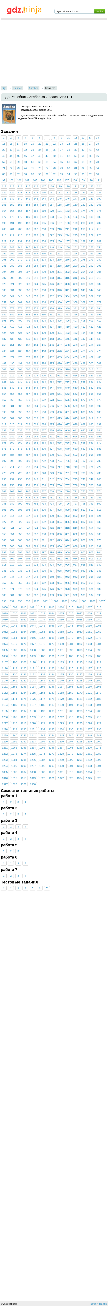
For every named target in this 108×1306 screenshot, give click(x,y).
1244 (51, 735)
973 (28, 589)
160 (75, 204)
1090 (51, 650)
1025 (61, 613)
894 (20, 552)
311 (36, 277)
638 (51, 430)
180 (28, 216)
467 (36, 351)
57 (3, 162)
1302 (79, 766)
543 (20, 387)
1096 (5, 656)
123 (91, 186)
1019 (5, 613)
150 (99, 198)
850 (83, 528)
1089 (42, 650)
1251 (14, 741)
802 (12, 509)
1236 (79, 729)
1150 (98, 680)
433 (75, 332)
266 (91, 253)
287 (51, 265)
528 (4, 381)
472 (75, 351)
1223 (61, 723)
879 (4, 546)
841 (12, 528)
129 (36, 192)
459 (75, 345)
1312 (70, 772)
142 (36, 198)
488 (99, 357)
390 (44, 314)
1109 (23, 662)
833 (51, 521)
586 (51, 406)
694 (83, 454)
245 (28, 247)
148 (83, 198)
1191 (70, 705)
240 (91, 241)
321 (12, 284)
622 (28, 424)
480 (36, 357)
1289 (61, 759)
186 (75, 216)
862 (75, 534)
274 (51, 259)
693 (75, 454)
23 (61, 143)
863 (83, 534)
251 (75, 247)
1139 (98, 674)
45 (18, 155)
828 (12, 521)
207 (36, 229)
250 (67, 247)
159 (67, 204)
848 (67, 528)
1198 (33, 711)
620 (12, 424)
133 (67, 192)
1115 (79, 662)
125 (4, 192)
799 (91, 503)
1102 (61, 656)
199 (75, 223)
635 (28, 430)
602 (75, 412)
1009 (14, 607)
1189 (51, 705)
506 (36, 369)
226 (83, 235)
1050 (89, 625)
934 (28, 570)
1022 (33, 613)
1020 (14, 613)
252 (83, 247)
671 (4, 448)
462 (99, 345)
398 (4, 320)
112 (4, 186)
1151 (5, 686)
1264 (33, 747)
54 (83, 155)
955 (91, 576)
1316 (5, 778)
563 (75, 393)
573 (51, 399)
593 (4, 412)
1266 (51, 747)
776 (12, 497)
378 (51, 308)
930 (99, 564)
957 (4, 583)
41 (90, 149)
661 (28, 442)
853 (4, 534)
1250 (5, 741)
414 (28, 326)
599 (51, 412)
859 (51, 534)
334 (12, 290)
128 (28, 192)
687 (28, 454)
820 (51, 515)
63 (47, 162)
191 (12, 223)
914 (75, 558)
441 (36, 338)
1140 (5, 680)
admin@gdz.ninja (99, 1304)
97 (90, 174)
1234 (61, 729)
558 (36, 393)
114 (20, 186)
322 (20, 284)
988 (44, 595)
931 (4, 570)
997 (12, 601)
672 (12, 448)
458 (67, 345)
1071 (79, 637)
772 (83, 491)
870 (36, 540)
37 (61, 149)
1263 (23, 747)
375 (28, 308)
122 (83, 186)
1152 (14, 686)
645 (4, 436)
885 (51, 546)
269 (12, 259)
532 (36, 381)
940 (75, 570)
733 (83, 473)
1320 (42, 778)
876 (83, 540)
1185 (14, 705)
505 (28, 369)
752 (28, 485)
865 (99, 534)
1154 (33, 686)
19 (32, 143)
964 (59, 583)
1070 (70, 637)
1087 (23, 650)
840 (4, 528)
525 (83, 375)
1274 (23, 753)
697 (4, 460)
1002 (55, 601)
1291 (79, 759)
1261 (5, 747)
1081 (70, 644)
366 (59, 302)
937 (51, 570)
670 (99, 442)
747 (91, 479)
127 (20, 192)
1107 (5, 662)
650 (44, 436)
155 (36, 204)
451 (12, 345)
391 (51, 314)
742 (51, 479)
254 (99, 247)
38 (68, 149)
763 (12, 491)
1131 (23, 674)
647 (20, 436)
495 (51, 363)
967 (83, 583)
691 (59, 454)
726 (28, 473)
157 (51, 204)
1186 (23, 705)
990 (59, 595)
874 (67, 540)
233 (36, 241)
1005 (83, 601)
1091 (61, 650)
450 (4, 345)
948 (36, 576)
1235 (70, 729)
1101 (51, 656)
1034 (42, 619)
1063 (5, 637)
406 (67, 320)
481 (44, 357)
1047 (61, 625)
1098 (23, 656)
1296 (23, 766)
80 (68, 168)
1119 (14, 668)
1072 (89, 637)
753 (36, 485)
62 (39, 162)
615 (75, 418)
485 (75, 357)
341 (67, 290)
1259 (89, 741)
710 (4, 467)
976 (51, 589)
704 (59, 460)
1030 (5, 619)
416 (44, 326)
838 (91, 521)
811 (83, 509)
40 (83, 149)
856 (28, 534)
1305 (5, 772)
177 (4, 216)
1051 (98, 625)
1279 (70, 753)
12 (83, 137)
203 (4, 229)
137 (99, 192)
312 (44, 277)
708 (91, 460)
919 (12, 564)
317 (83, 277)
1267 (61, 747)
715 (44, 467)
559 (44, 393)
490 (12, 363)
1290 (70, 759)
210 (59, 229)
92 (54, 174)
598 (44, 412)
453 (28, 345)
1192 (79, 705)
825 (91, 515)
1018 (98, 607)
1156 (51, 686)
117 (44, 186)
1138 (89, 674)
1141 (14, 680)
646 (12, 436)
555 (12, 393)
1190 (61, 705)
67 (75, 162)
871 (44, 540)
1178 (51, 698)
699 (20, 460)
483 (59, 357)
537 (75, 381)
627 (67, 424)
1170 (79, 692)
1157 (61, 686)
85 (3, 174)
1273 (14, 753)
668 (83, 442)
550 (75, 387)
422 (91, 326)
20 (39, 143)
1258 (79, 741)
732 (75, 473)
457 (59, 345)
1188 (42, 705)
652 (59, 436)
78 (54, 168)
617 (91, 418)
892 (4, 552)
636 (36, 430)
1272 (5, 753)
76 (39, 168)
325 (44, 284)
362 (28, 302)
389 (36, 314)
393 (67, 314)
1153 (23, 686)
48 (39, 155)
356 (83, 296)
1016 (79, 607)
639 (59, 430)
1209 (33, 717)
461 (91, 345)
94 (68, 174)
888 (75, 546)
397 (99, 314)
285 (36, 265)
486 (83, 357)
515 (4, 375)
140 (20, 198)
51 (61, 155)
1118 (5, 668)
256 (12, 253)
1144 (42, 680)
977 (59, 589)
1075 (14, 644)
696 (99, 454)
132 (59, 192)
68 (83, 162)
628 (75, 424)
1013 (51, 607)
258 (28, 253)
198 (67, 223)
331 (91, 284)
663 (44, 442)
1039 (89, 619)
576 (75, 399)
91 (47, 174)
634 (20, 430)
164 (4, 210)
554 (4, 393)
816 (20, 515)
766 (36, 491)
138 (4, 198)
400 (20, 320)
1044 (33, 625)
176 (99, 210)
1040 (98, 619)
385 (4, 314)
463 (4, 351)
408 (83, 320)
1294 (5, 766)
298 (36, 271)
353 (59, 296)
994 (91, 595)
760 (91, 485)
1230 (23, 729)
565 (91, 393)
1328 (14, 784)
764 (20, 491)
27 (90, 143)
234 (44, 241)
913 (67, 558)
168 (36, 210)
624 (44, 424)
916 (91, 558)
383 (91, 308)
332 (99, 284)
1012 (42, 607)
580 (4, 406)
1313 (79, 772)
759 (83, 485)
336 (28, 290)
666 (67, 442)
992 (75, 595)
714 (36, 467)
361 (20, 302)
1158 (70, 686)
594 (12, 412)
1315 (98, 772)
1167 (51, 692)
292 (91, 265)
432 (67, 332)
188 (91, 216)
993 (83, 595)
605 (99, 412)
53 (75, 155)
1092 (70, 650)
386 (12, 314)
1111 (42, 662)
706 (75, 460)
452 (20, 345)
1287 (42, 759)
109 (83, 180)
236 (59, 241)
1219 (23, 723)
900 (67, 552)
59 (18, 162)
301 (59, 271)
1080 (61, 644)
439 (20, 338)
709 (99, 460)
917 (99, 558)
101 (19, 180)
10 (68, 137)
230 (12, 241)
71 (3, 168)
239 (83, 241)
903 (91, 552)
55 (90, 155)
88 (25, 174)
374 (20, 308)
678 (59, 448)
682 (91, 448)
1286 (33, 759)
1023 (42, 613)
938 (59, 570)
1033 (33, 619)
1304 (98, 766)
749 (4, 485)
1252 (23, 741)
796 (67, 503)
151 (4, 204)
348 (20, 296)
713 (28, 467)
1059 (70, 631)
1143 (33, 680)
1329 (23, 784)
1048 (70, 625)
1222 (51, 723)
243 (12, 247)
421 (83, 326)
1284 (14, 759)
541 (4, 387)
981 (91, 589)
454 (36, 345)
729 (51, 473)
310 (28, 277)
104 (43, 180)
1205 (98, 711)
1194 (98, 705)
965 (67, 583)
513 (91, 369)
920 (20, 564)
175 (91, 210)
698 (12, 460)
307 (4, 277)
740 (36, 479)
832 (44, 521)
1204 (89, 711)
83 (90, 168)
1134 (51, 674)
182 (44, 216)
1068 (51, 637)
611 (44, 418)
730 (59, 473)
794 (51, 503)
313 (51, 277)
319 (99, 277)
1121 (33, 668)
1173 (5, 698)
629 (83, 424)
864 (91, 534)
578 (91, 399)
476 (4, 357)
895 (28, 552)
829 (20, 521)
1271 (98, 747)
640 (67, 430)
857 (36, 534)
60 (25, 162)
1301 (70, 766)
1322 (61, 778)
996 (4, 601)
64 (54, 162)
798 (83, 503)
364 (44, 302)
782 (59, 497)
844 (36, 528)
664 (51, 442)
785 (83, 497)
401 (28, 320)
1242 (33, 735)
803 (20, 509)
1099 (33, 656)
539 (91, 381)
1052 (5, 631)
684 (4, 454)
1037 (70, 619)
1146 (61, 680)
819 (44, 515)
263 (67, 253)
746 (83, 479)
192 (20, 223)
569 (20, 399)
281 (4, 265)
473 (83, 351)
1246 (70, 735)
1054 (23, 631)
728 (44, 473)
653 (67, 436)
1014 (61, 607)
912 (59, 558)
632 (4, 430)
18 (25, 143)
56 (97, 155)
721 (91, 467)
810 (75, 509)
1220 (33, 723)
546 (44, 387)
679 (67, 448)
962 (44, 583)
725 (20, 473)
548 (59, 387)
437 (4, 338)
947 (28, 576)
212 (75, 229)
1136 (70, 674)
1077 (33, 644)
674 (28, 448)
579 (99, 399)
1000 (36, 601)
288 (59, 265)
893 (12, 552)
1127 (89, 668)
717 (59, 467)
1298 (42, 766)
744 (67, 479)
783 (67, 497)
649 (36, 436)
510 (67, 369)
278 (83, 259)
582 (20, 406)
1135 (61, 674)
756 (59, 485)
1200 (51, 711)
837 (83, 521)
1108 (14, 662)
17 (18, 143)
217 (12, 235)
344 (91, 290)
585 (44, 406)
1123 (51, 668)
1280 (79, 753)
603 (83, 412)
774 (99, 491)
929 (91, 564)
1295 (14, 766)
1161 (98, 686)
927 (75, 564)
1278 (61, 753)
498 (75, 363)
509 (59, 369)
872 (51, 540)
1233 (51, 729)
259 (36, 253)
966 (75, 583)
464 (12, 351)
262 (59, 253)
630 (91, 424)
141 (28, 198)
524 (75, 375)
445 (67, 338)
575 (67, 399)
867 (12, 540)
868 (20, 540)
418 (59, 326)
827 (4, 521)
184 (59, 216)
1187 (33, 705)
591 (91, 406)
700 (28, 460)
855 (20, 534)
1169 (70, 692)
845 (44, 528)
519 (36, 375)
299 (44, 271)
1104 (79, 656)
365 (51, 302)
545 (36, 387)
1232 (42, 729)
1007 (102, 601)
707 (83, 460)
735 (99, 473)
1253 (33, 741)
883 (36, 546)
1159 (79, 686)
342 (75, 290)
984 (12, 595)
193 (28, 223)
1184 (5, 705)
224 (67, 235)
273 (44, 259)
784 (75, 497)
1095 (98, 650)
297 (28, 271)
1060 (79, 631)
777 (20, 497)
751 (20, 485)
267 (99, 253)
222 (51, 235)
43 (3, 155)
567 (4, 399)
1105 (89, 656)
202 (99, 223)
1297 (33, 766)
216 (4, 235)
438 (12, 338)
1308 (33, 772)
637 (44, 430)
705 (67, 460)
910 (44, 558)
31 (18, 149)
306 (99, 271)
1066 (33, 637)
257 (20, 253)
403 (44, 320)
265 (83, 253)
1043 (23, 625)
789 (12, 503)
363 (36, 302)
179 (20, 216)
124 (99, 186)
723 (4, 473)
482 (51, 357)
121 (75, 186)
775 (4, 497)
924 (51, 564)
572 (44, 399)
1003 (64, 601)
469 (51, 351)
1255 (51, 741)
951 (59, 576)
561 (59, 393)
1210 (42, 717)
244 (20, 247)
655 (83, 436)
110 (90, 180)
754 (44, 485)
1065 (23, 637)
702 (44, 460)
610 (36, 418)
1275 (33, 753)
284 (28, 265)
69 (90, 162)
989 (51, 595)
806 (44, 509)
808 (59, 509)
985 (20, 595)
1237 (89, 729)
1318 (23, 778)
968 (91, 583)
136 (91, 192)
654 (75, 436)
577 (83, 399)
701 (36, 460)
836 (75, 521)
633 (12, 430)
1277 (51, 753)
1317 (14, 778)
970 (4, 589)
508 (51, 369)
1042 (14, 625)
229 (4, 241)
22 (54, 143)
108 (74, 180)
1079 (51, 644)
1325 (89, 778)
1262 (14, 747)
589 (75, 406)
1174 (14, 698)
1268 (70, 747)
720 (83, 467)
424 (4, 332)
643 (91, 430)
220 (36, 235)
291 (83, 265)
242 (4, 247)
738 (20, 479)
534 (51, 381)
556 (20, 393)
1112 (51, 662)
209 (51, 229)
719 (75, 467)
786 (91, 497)
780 (44, 497)
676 (44, 448)
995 (99, 595)
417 (51, 326)
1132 (33, 674)
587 (59, 406)
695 (91, 454)
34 (39, 149)
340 (59, 290)
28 (97, 143)
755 (51, 485)
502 (4, 369)
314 (59, 277)
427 (28, 332)
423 (99, 326)
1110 (33, 662)
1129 (5, 674)
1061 (89, 631)
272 (36, 259)
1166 (42, 692)
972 (20, 589)
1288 (51, 759)
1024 (51, 613)
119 (59, 186)
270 (20, 259)
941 (83, 570)
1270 (89, 747)
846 (51, 528)
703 (51, 460)
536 (67, 381)
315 (67, 277)
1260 (98, 741)
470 (59, 351)
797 (75, 503)
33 (32, 149)
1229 (14, 729)
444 (59, 338)
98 (97, 174)
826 (99, 515)
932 (12, 570)
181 (36, 216)
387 (20, 314)
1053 (14, 631)
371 (99, 302)
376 (36, 308)
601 (67, 412)
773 (91, 491)
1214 (79, 717)
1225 (79, 723)
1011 (33, 607)
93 (61, 174)
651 (51, 436)
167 (28, 210)
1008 (5, 607)
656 (91, 436)
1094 (89, 650)
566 (99, 393)
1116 (89, 662)
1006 (93, 601)
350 (36, 296)
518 (28, 375)
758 (75, 485)
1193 (89, 705)
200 (83, 223)
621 (20, 424)
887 (67, 546)
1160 (89, 686)
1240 (14, 735)
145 (59, 198)
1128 (98, 668)
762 (4, 491)
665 (59, 442)
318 (91, 277)
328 (67, 284)
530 (20, 381)
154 (28, 204)
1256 (61, 741)
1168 (61, 692)
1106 (98, 656)
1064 (14, 637)
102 (27, 180)
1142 (23, 680)
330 (83, 284)
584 (36, 406)
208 (44, 229)
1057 (51, 631)
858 (44, 534)
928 (83, 564)
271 (28, 259)
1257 (70, 741)
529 (12, 381)
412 (12, 326)
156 (44, 204)
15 (3, 143)
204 (12, 229)
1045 (42, 625)
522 (59, 375)
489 (4, 363)
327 (59, 284)
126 (12, 192)
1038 (79, 619)
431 (59, 332)
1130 (14, 674)
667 (75, 442)
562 (67, 393)
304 (83, 271)
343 (83, 290)
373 (12, 308)
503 (12, 369)
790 (20, 503)
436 (99, 332)
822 (67, 515)
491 (20, 363)
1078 (42, 644)
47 (32, 155)
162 (91, 204)
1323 (70, 778)
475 (99, 351)
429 (44, 332)
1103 (70, 656)
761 (99, 485)
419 (67, 326)
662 (36, 442)
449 (99, 338)
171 (59, 210)
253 (91, 247)
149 (91, 198)
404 (51, 320)
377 (44, 308)
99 (3, 180)
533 (44, 381)
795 (59, 503)
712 (20, 467)
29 (3, 149)
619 (4, 424)
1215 (89, 717)
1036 (61, 619)
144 (51, 198)
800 (99, 503)
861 (67, 534)
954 (83, 576)
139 (12, 198)
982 (99, 589)
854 (12, 534)
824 (83, 515)
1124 (61, 668)
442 (44, 338)
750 (12, 485)
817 (28, 515)
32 (25, 149)
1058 (61, 631)
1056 (42, 631)
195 (44, 223)
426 (20, 332)
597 (36, 412)
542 (12, 387)
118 (51, 186)
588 (67, 406)
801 (4, 509)
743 (59, 479)
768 (51, 491)
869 (28, 540)
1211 (51, 717)
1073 (98, 637)
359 (4, 302)
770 (67, 491)
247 (44, 247)
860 (59, 534)
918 (4, 564)
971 (12, 589)
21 (47, 143)
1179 (61, 698)
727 (36, 473)
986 (28, 595)
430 (51, 332)
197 (59, 223)
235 (51, 241)
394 (75, 314)
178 (12, 216)
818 (36, 515)
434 (83, 332)
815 (12, 515)
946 (20, 576)
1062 (98, 631)
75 (32, 168)
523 (67, 375)
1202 (70, 711)
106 (59, 180)
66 (68, 162)
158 (59, 204)
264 (75, 253)
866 (4, 540)
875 (75, 540)
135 (83, 192)
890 (91, 546)
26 (83, 143)
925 (59, 564)
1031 (14, 619)
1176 (33, 698)
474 (91, 351)
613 (59, 418)
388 (28, 314)
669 (91, 442)
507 (44, 369)
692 (67, 454)
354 (67, 296)
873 (59, 540)
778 (28, 497)
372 (4, 308)
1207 (14, 717)
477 (12, 357)
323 (28, 284)
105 (51, 180)
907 (20, 558)
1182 (89, 698)
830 (28, 521)
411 (4, 326)
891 (99, 546)
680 (75, 448)
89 (32, 174)
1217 (5, 723)
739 (28, 479)
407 (75, 320)
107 (67, 180)
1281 (89, 753)
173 (75, 210)
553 (99, 387)
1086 (14, 650)
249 (59, 247)
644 (99, 430)
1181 (79, 698)
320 (4, 284)
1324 (79, 778)
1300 (61, 766)
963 (51, 583)
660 (20, 442)
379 (59, 308)
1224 (70, 723)
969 (99, 583)
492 (28, 363)
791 (28, 503)
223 (59, 235)
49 (47, 155)
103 (35, 180)
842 (20, 528)
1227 (98, 723)
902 (83, 552)
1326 (98, 778)
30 (10, 149)
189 (99, 216)
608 (20, 418)
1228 (5, 729)
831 (36, 521)
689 (44, 454)
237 (67, 241)
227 (91, 235)
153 (20, 204)
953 (75, 576)
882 (28, 546)
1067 (42, 637)
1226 (89, 723)
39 (75, 149)
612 (51, 418)
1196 (14, 711)
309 (20, 277)
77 (47, 168)
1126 (79, 668)
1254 (42, 741)
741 (44, 479)
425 (12, 332)
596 (28, 412)
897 (44, 552)
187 (83, 216)
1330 (33, 784)
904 (99, 552)
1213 (70, 717)
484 (67, 357)
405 (59, 320)
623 (36, 424)
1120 (23, 668)
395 (83, 314)
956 (99, 576)
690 (51, 454)
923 (44, 564)
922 (36, 564)
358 (99, 296)
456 (51, 345)
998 (20, 601)
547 (51, 387)
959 (20, 583)
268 (4, 259)
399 (12, 320)
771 (75, 491)
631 (99, 424)
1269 (79, 747)
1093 (79, 650)
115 (28, 186)
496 (59, 363)
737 (12, 479)
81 (75, 168)
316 (75, 277)
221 (44, 235)
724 (12, 473)
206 (28, 229)
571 (36, 399)
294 (4, 271)
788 (4, 503)
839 (99, 521)
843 (28, 528)
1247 (79, 735)
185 (67, 216)
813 (99, 509)
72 (10, 168)
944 (4, 576)
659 (12, 442)
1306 (14, 772)
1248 (89, 735)
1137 (79, 674)
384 (99, 308)
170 (51, 210)
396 (91, 314)
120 (67, 186)
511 (75, 369)
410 (99, 320)
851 (91, 528)
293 (99, 265)
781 (51, 497)
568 (12, 399)
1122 (42, 668)
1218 (14, 723)
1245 (61, 735)
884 (44, 546)
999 (28, 601)
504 (20, 369)
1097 (14, 656)
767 (44, 491)
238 (75, 241)
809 (67, 509)
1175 (23, 698)
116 (36, 186)
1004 (74, 601)
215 (99, 229)
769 (59, 491)
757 (67, 485)
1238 (98, 729)
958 (12, 583)
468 (44, 351)
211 (67, 229)
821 (59, 515)
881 (20, 546)
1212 (61, 717)
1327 (5, 784)
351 (44, 296)
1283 (5, 759)
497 (67, 363)
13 (90, 137)
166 (20, 210)
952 (67, 576)
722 (99, 467)
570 (28, 399)
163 (99, 204)
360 (12, 302)
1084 (98, 644)
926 (67, 564)
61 (32, 162)
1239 (5, 735)
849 (75, 528)
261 (51, 253)
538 (83, 381)
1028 (89, 613)
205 (20, 229)
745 (75, 479)
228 (99, 235)
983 (4, 595)
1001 (46, 601)
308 (12, 277)
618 (99, 418)
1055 (33, 631)
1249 (98, 735)
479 (28, 357)
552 (91, 387)
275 (59, 259)
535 (59, 381)
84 (97, 168)
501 (99, 363)
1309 (42, 772)
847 (59, 528)
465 (20, 351)
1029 (98, 613)
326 (51, 284)
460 (83, 345)
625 (51, 424)
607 (12, 418)
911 (51, 558)
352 (51, 296)
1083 (89, 644)
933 (20, 570)
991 (67, 595)
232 (28, 241)
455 (44, 345)
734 (91, 473)
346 (4, 296)
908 (28, 558)
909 (36, 558)
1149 (89, 680)
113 (12, 186)
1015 (70, 607)
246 (36, 247)
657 (99, 436)
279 (91, 259)
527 (99, 375)
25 (75, 143)
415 (36, 326)
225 (75, 235)
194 (36, 223)
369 (83, 302)
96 (83, 174)
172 (67, 210)
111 (98, 180)
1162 (5, 692)
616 (83, 418)
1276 (42, 753)
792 (36, 503)
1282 (98, 753)
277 (75, 259)
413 (20, 326)
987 (36, 595)
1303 (89, 766)
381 (75, 308)
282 (12, 265)
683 (99, 448)
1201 (61, 711)
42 (97, 149)
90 (39, 174)
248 (51, 247)
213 (83, 229)
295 (12, 271)
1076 (23, 644)
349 (28, 296)
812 (91, 509)
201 (91, 223)
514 (99, 369)
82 (83, 168)
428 (36, 332)
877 (91, 540)
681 (83, 448)
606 (4, 418)
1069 (61, 637)
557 (28, 393)
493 (36, 363)
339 (51, 290)
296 (20, 271)
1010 (23, 607)
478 (20, 357)
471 (67, 351)
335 (20, 290)
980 (83, 589)
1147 (70, 680)
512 (83, 369)
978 (67, 589)
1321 (51, 778)
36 (54, 149)
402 (36, 320)
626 (59, 424)
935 (36, 570)
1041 (5, 625)
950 (51, 576)
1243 (42, 735)
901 (75, 552)
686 (20, 454)
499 (83, 363)
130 (44, 192)
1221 (42, 723)
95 (75, 174)
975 (44, 589)
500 (91, 363)
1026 (70, 613)
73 (18, 168)
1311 (61, 772)
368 (75, 302)
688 (36, 454)
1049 (79, 625)
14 (97, 137)
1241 (23, 735)
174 (83, 210)
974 (36, 589)
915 (83, 558)
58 (10, 162)
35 (47, 149)
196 (51, 223)
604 (91, 412)
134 (75, 192)
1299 (51, 766)
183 (51, 216)
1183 (98, 698)
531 (28, 381)
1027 (79, 613)
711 (12, 467)
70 (97, 162)
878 (99, 540)
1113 (61, 662)
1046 (51, 625)
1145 (51, 680)
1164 (23, 692)
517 (20, 375)
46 (25, 155)
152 (12, 204)
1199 (42, 711)
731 (67, 473)
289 (67, 265)
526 (91, 375)
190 (4, 223)
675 (36, 448)
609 (28, 418)
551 (83, 387)
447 (83, 338)
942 (91, 570)
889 (83, 546)
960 (28, 583)
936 (44, 570)
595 (20, 412)
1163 (14, 692)
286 (44, 265)
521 (51, 375)
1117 (98, 662)
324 (36, 284)
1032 (23, 619)
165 (12, 210)
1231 (33, 729)
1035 (51, 619)
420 (75, 326)
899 (59, 552)
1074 (5, 644)
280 (99, 259)
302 (67, 271)
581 (12, 406)
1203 (79, 711)
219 (28, 235)
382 (83, 308)
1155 (42, 686)
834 (59, 521)
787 (99, 497)
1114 (70, 662)
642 (83, 430)
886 (59, 546)
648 (28, 436)
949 (44, 576)
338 (44, 290)
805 (36, 509)
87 (18, 174)
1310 (51, 772)
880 (12, 546)
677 (51, 448)
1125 (70, 668)
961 (36, 583)
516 (12, 375)
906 (12, 558)
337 (36, 290)
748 (99, 479)
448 (91, 338)
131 (51, 192)
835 (67, 521)
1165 (33, 692)
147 (75, 198)
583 (28, 406)
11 (75, 137)
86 (10, 174)
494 (44, 363)
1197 (23, 711)
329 (75, 284)
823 (75, 515)
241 (99, 241)
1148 (79, 680)
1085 (5, 650)
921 (28, 564)
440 (28, 338)
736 (4, 479)
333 (4, 290)
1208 (23, 717)
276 (67, 259)
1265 (42, 747)
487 (91, 357)
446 (75, 338)
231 (20, 241)
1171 (89, 692)
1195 (5, 711)
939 (67, 570)
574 (59, 399)
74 (25, 168)
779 (36, 497)
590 (83, 406)
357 (91, 296)
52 (68, 155)
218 (20, 235)
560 (51, 393)
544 (28, 387)
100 (11, 180)
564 (83, 393)
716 (51, 467)
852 (99, 528)
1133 (42, 674)
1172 (98, 692)
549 (67, 387)
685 (12, 454)
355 (75, 296)
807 (51, 509)
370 (91, 302)
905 (4, 558)
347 (12, 296)
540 (99, 381)
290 (75, 265)
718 (67, 467)
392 (59, 314)
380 (67, 308)
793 (44, 503)
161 (83, 204)
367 (67, 302)
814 (4, 515)
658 (4, 442)
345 (99, 290)
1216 (98, 717)
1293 (98, 759)
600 (59, 412)
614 (67, 418)
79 (61, 168)
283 (20, 265)
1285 (23, 759)
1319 (33, 778)
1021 (23, 613)
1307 (23, 772)
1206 (5, 717)
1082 (79, 644)
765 (28, 491)
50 (54, 155)
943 (99, 570)
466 (28, 351)
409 (91, 320)
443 (51, 338)
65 (61, 162)
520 (44, 375)
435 (91, 332)
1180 (70, 698)
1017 (89, 607)
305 (91, 271)
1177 (42, 698)
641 (75, 430)
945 (12, 576)
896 (36, 552)
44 (10, 155)
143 (44, 198)
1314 (89, 772)
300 (51, 271)
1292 (89, 759)
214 (91, 229)
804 (28, 509)
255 (4, 253)
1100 (42, 656)
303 (75, 271)
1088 (33, 650)
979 (75, 589)
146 (67, 198)
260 (44, 253)
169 (44, 210)
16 (10, 143)
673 (20, 448)
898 (51, 552)
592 (99, 406)
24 (68, 143)
